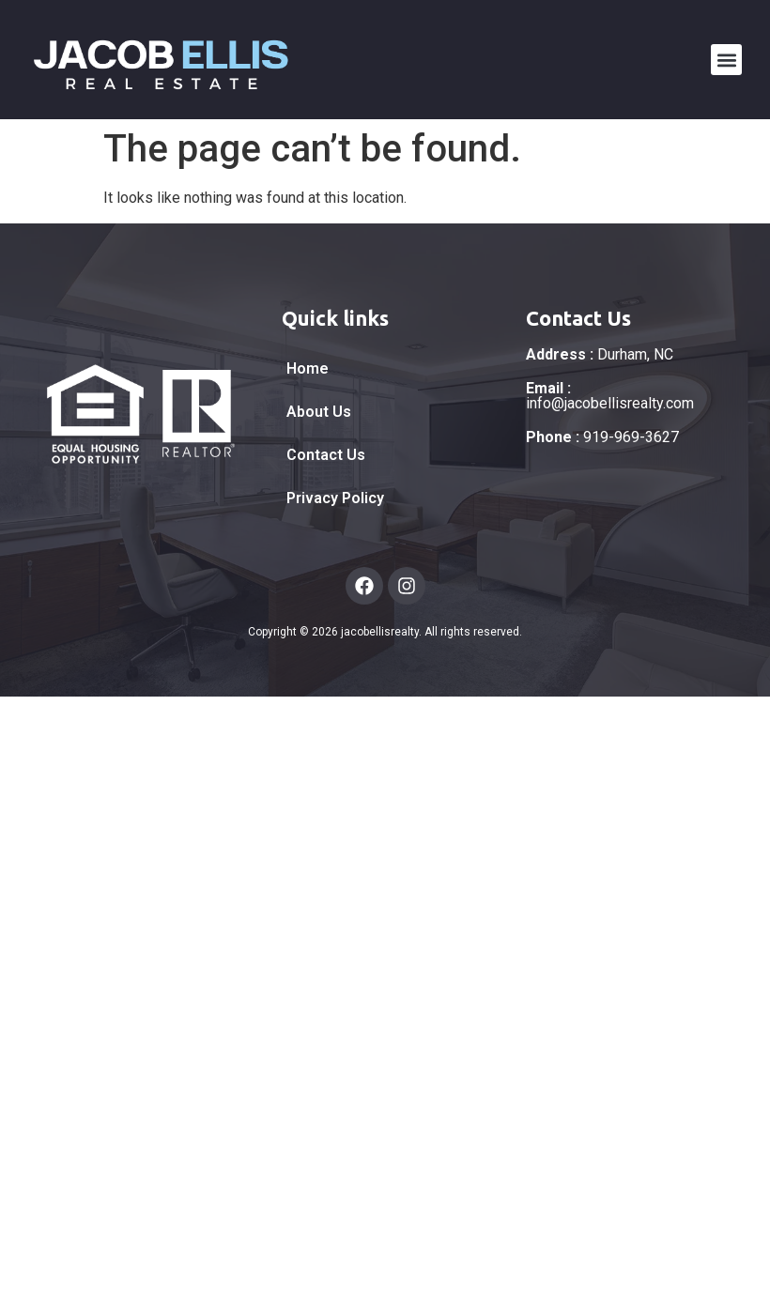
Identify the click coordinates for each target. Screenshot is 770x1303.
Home (307, 368)
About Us (318, 412)
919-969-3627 (602, 437)
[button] (726, 59)
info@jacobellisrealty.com (610, 395)
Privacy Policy (335, 498)
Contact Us (325, 455)
